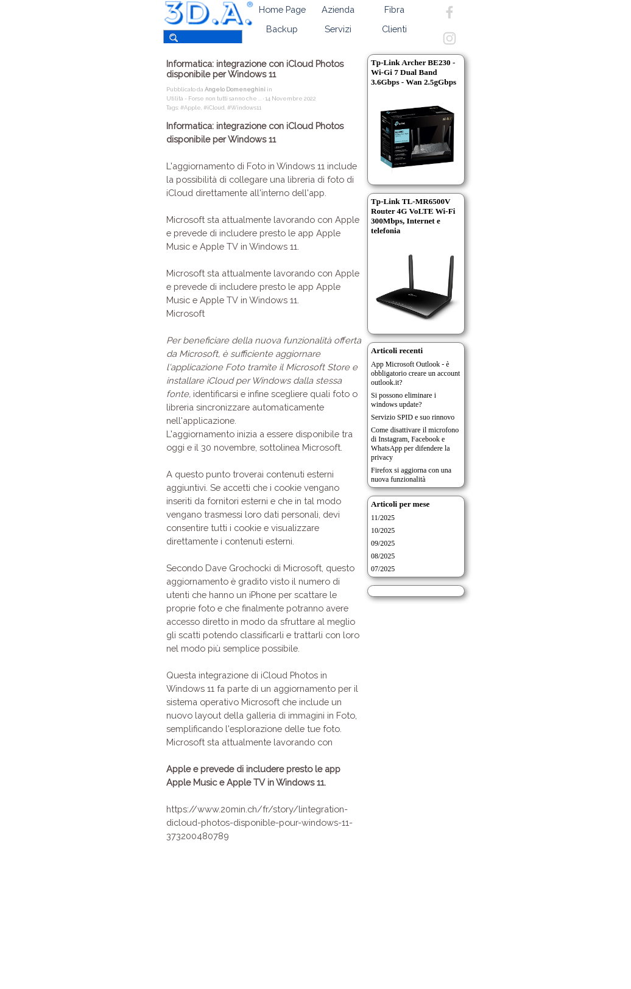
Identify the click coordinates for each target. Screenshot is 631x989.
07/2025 (383, 569)
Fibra (394, 9)
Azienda (338, 9)
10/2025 (383, 530)
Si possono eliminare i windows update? (403, 400)
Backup (282, 29)
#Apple (190, 107)
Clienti (394, 29)
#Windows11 (244, 107)
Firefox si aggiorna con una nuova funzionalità (411, 475)
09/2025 (383, 543)
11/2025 (383, 517)
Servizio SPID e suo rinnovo (412, 417)
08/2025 (383, 556)
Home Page (282, 9)
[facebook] (449, 12)
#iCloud (214, 107)
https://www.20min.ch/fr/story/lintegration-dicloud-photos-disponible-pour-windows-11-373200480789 (259, 822)
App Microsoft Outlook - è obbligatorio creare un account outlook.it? (415, 373)
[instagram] (449, 38)
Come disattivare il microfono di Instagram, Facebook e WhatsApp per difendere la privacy (415, 444)
